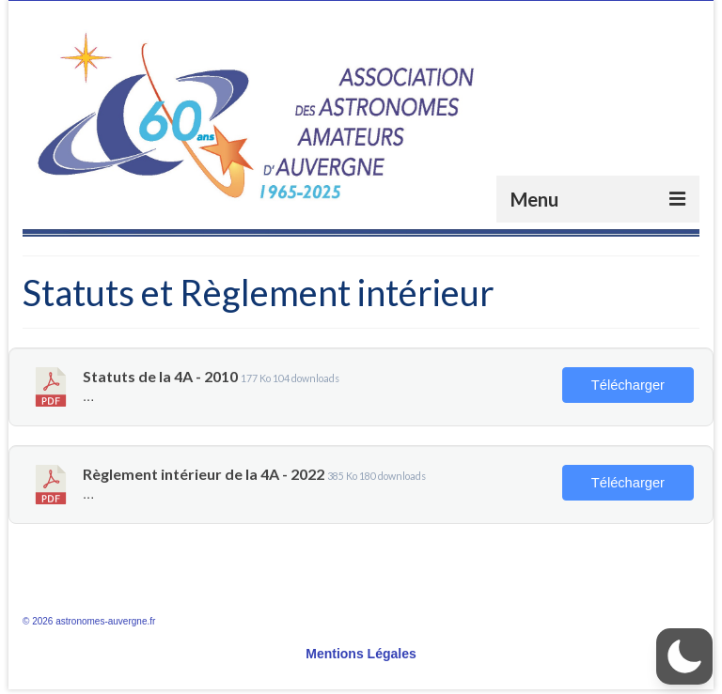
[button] (684, 656)
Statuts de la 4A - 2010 (160, 376)
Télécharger (628, 385)
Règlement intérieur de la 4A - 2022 (203, 474)
